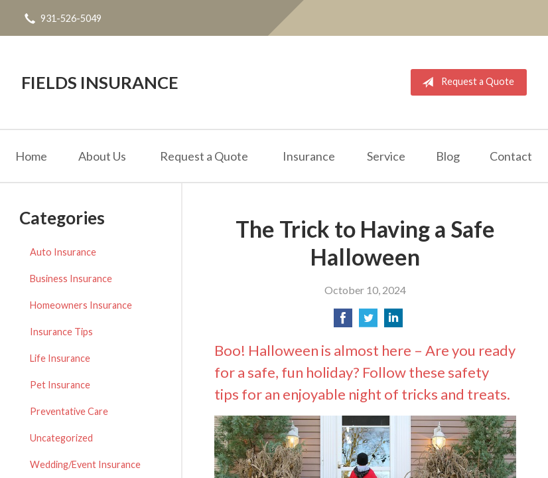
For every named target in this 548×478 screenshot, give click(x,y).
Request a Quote (465, 82)
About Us (102, 156)
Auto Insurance (63, 252)
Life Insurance (60, 358)
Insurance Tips (61, 331)
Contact (511, 156)
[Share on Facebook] (343, 321)
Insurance (309, 156)
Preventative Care (69, 411)
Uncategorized (61, 437)
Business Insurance (71, 278)
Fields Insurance (99, 82)
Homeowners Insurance (81, 305)
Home (31, 156)
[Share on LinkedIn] (393, 321)
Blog (448, 156)
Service (386, 156)
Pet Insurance (60, 384)
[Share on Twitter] (368, 321)
